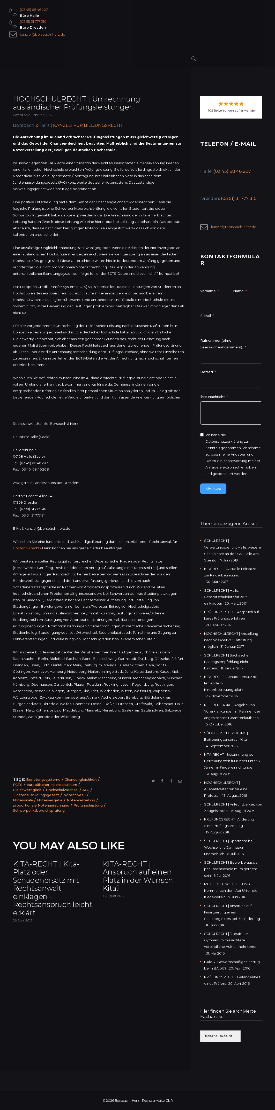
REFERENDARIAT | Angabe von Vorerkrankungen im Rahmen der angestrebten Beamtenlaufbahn (232, 711)
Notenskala (23, 800)
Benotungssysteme (43, 779)
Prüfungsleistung (88, 805)
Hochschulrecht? (27, 548)
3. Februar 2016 (39, 115)
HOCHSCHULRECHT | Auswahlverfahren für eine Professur (226, 789)
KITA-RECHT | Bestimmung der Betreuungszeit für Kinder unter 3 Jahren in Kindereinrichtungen (232, 760)
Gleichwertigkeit (27, 790)
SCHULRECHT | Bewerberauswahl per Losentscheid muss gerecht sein (232, 868)
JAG (86, 790)
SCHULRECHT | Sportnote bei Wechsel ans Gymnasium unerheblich (229, 847)
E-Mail (205, 316)
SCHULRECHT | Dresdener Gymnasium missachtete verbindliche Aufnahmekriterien (230, 940)
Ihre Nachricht (213, 397)
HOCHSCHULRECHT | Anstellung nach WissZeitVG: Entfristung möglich (231, 639)
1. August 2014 (113, 896)
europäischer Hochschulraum (52, 785)
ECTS (18, 785)
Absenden (213, 488)
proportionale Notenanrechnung (41, 805)
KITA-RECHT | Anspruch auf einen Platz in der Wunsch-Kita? (139, 876)
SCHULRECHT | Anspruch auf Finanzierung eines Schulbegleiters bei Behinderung (232, 912)
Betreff (206, 372)
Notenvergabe (50, 800)
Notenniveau (74, 795)
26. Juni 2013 (22, 920)
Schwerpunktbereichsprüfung (39, 810)
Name (238, 291)
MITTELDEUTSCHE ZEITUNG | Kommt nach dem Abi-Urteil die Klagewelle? (230, 890)
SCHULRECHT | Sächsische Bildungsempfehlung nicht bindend (226, 661)
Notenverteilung (81, 800)
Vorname (208, 291)
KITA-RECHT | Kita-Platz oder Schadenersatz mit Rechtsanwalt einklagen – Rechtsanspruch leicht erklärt (53, 888)
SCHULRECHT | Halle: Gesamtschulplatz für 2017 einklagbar (225, 596)
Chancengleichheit (81, 779)
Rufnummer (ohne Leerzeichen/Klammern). (221, 343)
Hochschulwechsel (62, 790)
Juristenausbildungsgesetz (36, 795)
